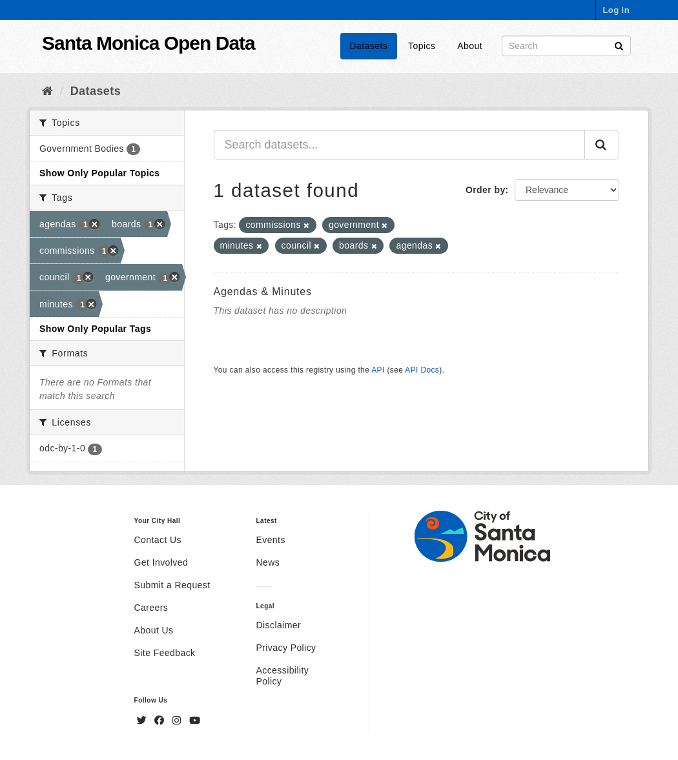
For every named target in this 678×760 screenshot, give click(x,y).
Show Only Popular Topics (99, 173)
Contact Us (157, 540)
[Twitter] (143, 720)
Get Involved (161, 562)
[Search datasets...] (400, 144)
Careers (151, 607)
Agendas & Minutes (263, 291)
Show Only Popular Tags (95, 329)
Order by (486, 190)
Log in (616, 10)
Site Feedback (165, 653)
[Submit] (618, 44)
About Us (154, 630)
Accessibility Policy (282, 675)
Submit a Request (172, 585)
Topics (421, 46)
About (469, 46)
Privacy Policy (286, 647)
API (377, 370)
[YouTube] (195, 720)
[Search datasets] (566, 46)
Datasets (369, 46)
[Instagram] (178, 720)
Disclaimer (278, 625)
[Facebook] (161, 720)
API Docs (422, 370)
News (268, 562)
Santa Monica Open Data (148, 43)
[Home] (47, 91)
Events (270, 540)
